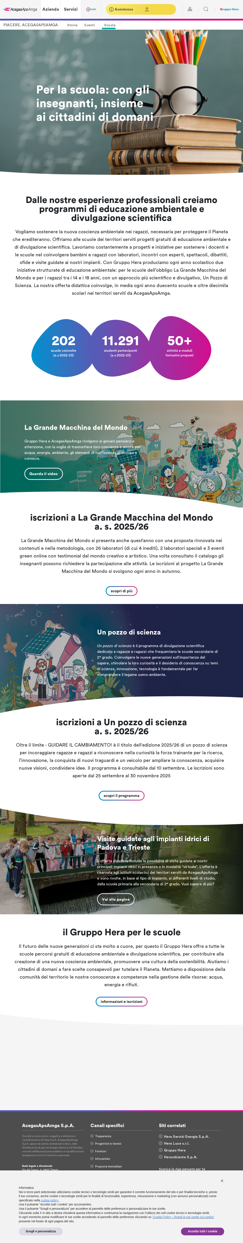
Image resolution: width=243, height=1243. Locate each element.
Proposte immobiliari (106, 1166)
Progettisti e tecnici (105, 1143)
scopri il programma (121, 796)
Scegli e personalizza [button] (41, 1231)
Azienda (50, 9)
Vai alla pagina (116, 899)
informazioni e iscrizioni (121, 1002)
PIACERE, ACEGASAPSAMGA (30, 25)
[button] (222, 1180)
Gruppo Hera (229, 9)
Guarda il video (43, 474)
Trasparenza (100, 1136)
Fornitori (98, 1151)
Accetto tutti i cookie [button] (202, 1231)
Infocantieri (100, 1158)
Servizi (71, 9)
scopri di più (121, 591)
